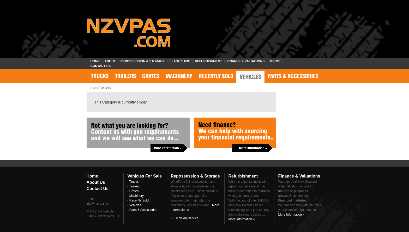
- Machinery (136, 196)
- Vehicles (134, 205)
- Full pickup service (185, 218)
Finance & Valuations (245, 61)
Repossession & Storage (143, 61)
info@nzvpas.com (99, 203)
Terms (274, 61)
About (110, 61)
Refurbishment (208, 61)
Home (95, 61)
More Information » (241, 219)
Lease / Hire (180, 61)
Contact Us (101, 66)
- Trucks (133, 182)
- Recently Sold (138, 200)
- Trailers (134, 186)
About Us (96, 182)
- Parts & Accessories (142, 210)
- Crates (133, 191)
